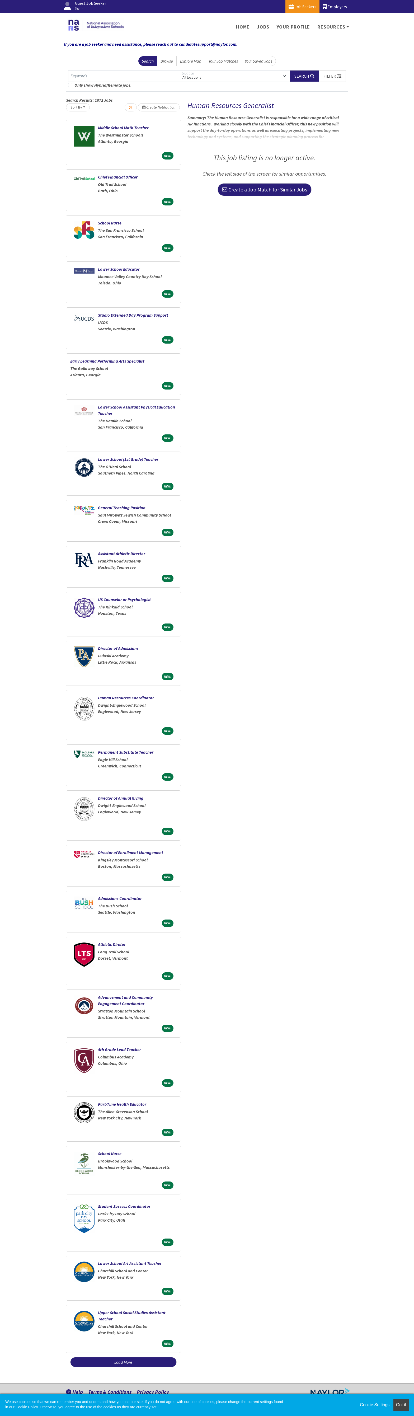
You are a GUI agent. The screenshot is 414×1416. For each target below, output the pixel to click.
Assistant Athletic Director (121, 553)
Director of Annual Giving (120, 798)
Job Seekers (302, 6)
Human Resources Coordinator (126, 697)
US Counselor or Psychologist (124, 599)
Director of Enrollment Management (130, 852)
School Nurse (109, 223)
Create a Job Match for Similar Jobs (264, 189)
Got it (401, 1405)
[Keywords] (123, 76)
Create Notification (158, 107)
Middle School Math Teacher (123, 127)
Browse (167, 61)
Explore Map (190, 61)
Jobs (263, 27)
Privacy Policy (153, 1392)
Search (148, 61)
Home (243, 27)
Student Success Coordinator (124, 1206)
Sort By (76, 107)
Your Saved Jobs (258, 61)
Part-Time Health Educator (122, 1104)
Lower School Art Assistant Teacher (130, 1263)
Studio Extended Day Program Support (133, 315)
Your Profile (293, 27)
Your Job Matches (223, 61)
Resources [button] (331, 27)
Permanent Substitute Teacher (125, 752)
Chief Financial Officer (118, 177)
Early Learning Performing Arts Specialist (107, 361)
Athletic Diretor (112, 944)
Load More (123, 1362)
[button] (332, 76)
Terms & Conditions (109, 1392)
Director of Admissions (118, 648)
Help (74, 1392)
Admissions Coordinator (120, 898)
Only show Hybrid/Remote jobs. (103, 85)
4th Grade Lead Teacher (119, 1049)
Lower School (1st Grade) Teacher (128, 459)
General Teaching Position (121, 507)
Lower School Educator (119, 269)
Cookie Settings (374, 1405)
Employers (335, 6)
